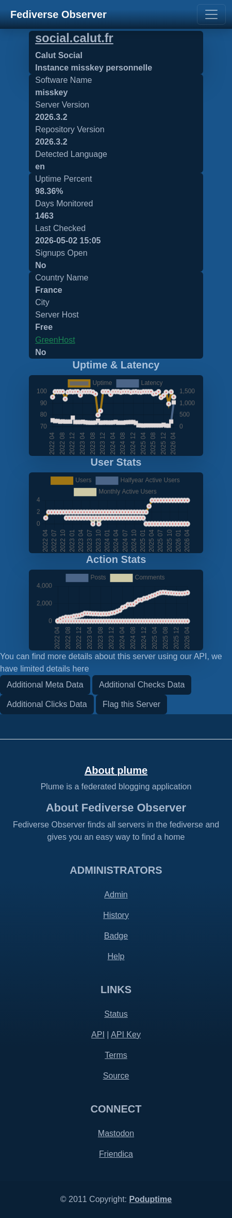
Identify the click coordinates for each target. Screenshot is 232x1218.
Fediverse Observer (58, 14)
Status (115, 1014)
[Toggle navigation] (211, 14)
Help (116, 956)
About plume (116, 770)
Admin (115, 894)
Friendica (116, 1154)
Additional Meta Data (45, 684)
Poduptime (150, 1199)
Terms (116, 1055)
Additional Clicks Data (47, 704)
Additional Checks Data (142, 684)
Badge (116, 935)
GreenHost (55, 340)
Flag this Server (131, 704)
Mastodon (116, 1133)
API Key (126, 1034)
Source (116, 1075)
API (98, 1034)
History (116, 915)
